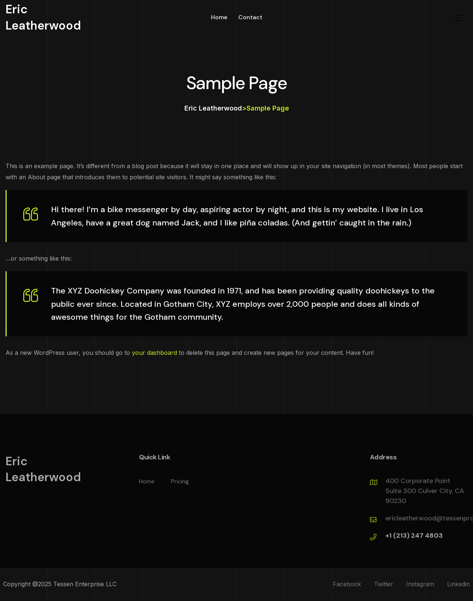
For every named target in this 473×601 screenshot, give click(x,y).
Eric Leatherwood (43, 17)
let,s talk (424, 18)
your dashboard (154, 352)
